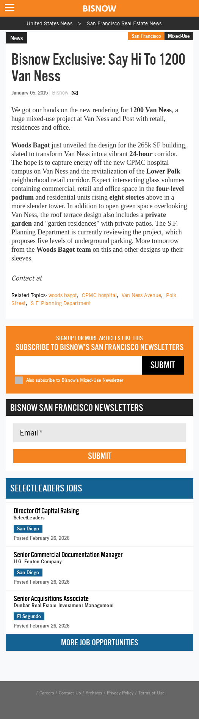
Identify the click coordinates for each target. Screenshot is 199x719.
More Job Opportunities (99, 642)
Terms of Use (151, 693)
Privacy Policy (120, 693)
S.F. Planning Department (61, 303)
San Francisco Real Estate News (124, 23)
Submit (99, 456)
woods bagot (63, 295)
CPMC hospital (99, 295)
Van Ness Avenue (141, 295)
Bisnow (60, 93)
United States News (49, 23)
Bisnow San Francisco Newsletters (76, 407)
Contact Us (70, 693)
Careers (46, 693)
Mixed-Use (179, 36)
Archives (94, 693)
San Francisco (146, 36)
